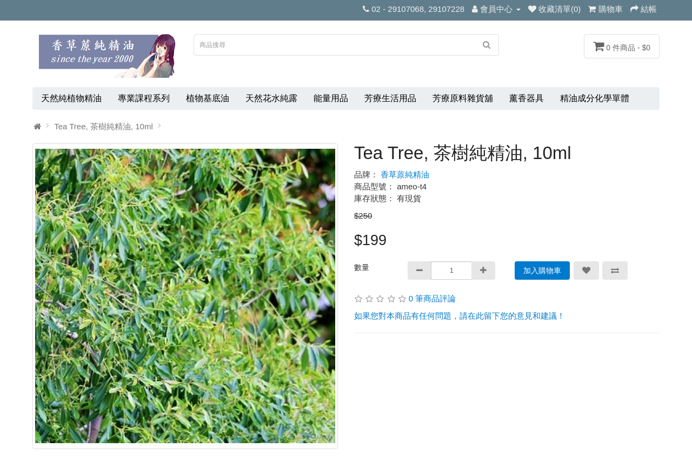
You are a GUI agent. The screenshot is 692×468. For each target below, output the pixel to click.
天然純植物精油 (71, 98)
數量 (361, 267)
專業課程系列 (144, 98)
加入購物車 (542, 270)
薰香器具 (526, 98)
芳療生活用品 (390, 98)
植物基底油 (207, 98)
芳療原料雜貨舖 (462, 98)
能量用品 (331, 98)
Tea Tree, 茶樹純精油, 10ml (103, 126)
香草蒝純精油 (405, 174)
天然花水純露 (271, 98)
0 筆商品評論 (432, 298)
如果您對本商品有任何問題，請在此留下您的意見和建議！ (459, 315)
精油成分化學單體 (594, 98)
